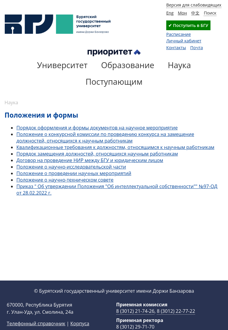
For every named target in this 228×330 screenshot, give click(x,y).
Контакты (176, 47)
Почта (196, 47)
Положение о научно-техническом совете (64, 180)
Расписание (178, 34)
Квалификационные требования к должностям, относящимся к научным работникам (115, 147)
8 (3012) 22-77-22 (176, 320)
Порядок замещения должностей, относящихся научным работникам (97, 153)
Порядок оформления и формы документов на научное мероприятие (97, 127)
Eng (170, 13)
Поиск (210, 13)
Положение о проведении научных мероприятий (73, 173)
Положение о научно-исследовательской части (71, 167)
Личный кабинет (183, 41)
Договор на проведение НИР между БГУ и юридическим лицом (89, 160)
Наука (11, 102)
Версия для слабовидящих (193, 5)
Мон (182, 13)
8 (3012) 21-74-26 (135, 320)
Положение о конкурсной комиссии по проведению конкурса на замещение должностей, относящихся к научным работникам (105, 137)
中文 (195, 13)
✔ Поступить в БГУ (188, 25)
